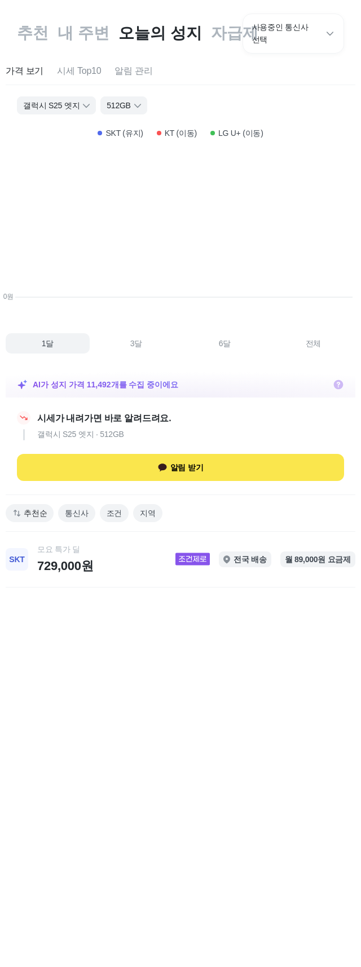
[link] (180, 559)
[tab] (24, 71)
